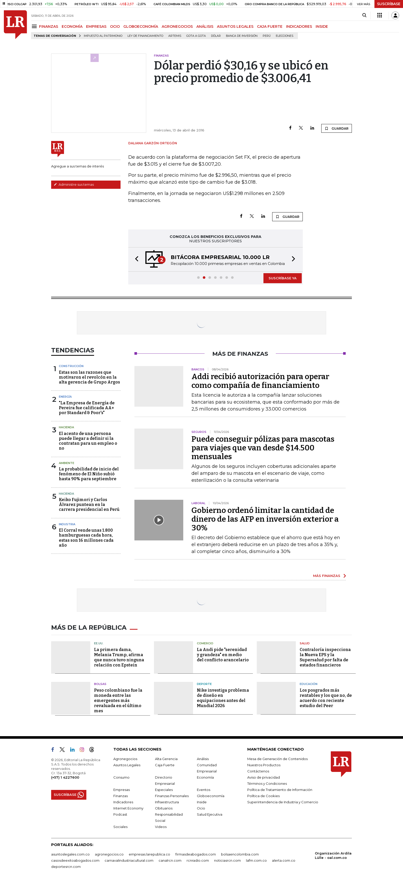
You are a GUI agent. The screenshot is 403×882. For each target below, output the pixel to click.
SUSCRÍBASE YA (283, 278)
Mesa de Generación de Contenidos (277, 759)
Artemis (174, 36)
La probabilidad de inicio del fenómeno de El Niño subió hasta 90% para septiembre (89, 474)
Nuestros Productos (263, 765)
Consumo (121, 777)
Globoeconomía (210, 796)
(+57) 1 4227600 (65, 777)
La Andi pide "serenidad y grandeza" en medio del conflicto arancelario (223, 654)
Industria (67, 524)
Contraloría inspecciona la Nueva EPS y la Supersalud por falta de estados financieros (325, 657)
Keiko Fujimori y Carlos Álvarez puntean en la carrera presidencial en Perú (89, 504)
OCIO (115, 26)
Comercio (205, 643)
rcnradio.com (198, 860)
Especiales (164, 790)
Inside (202, 802)
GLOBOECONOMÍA (140, 26)
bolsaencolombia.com (240, 854)
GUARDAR (337, 128)
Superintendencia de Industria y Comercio (282, 802)
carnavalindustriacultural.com (129, 860)
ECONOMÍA (72, 26)
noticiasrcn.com (227, 860)
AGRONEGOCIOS (177, 26)
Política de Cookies (263, 796)
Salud (305, 643)
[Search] (364, 15)
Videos (161, 827)
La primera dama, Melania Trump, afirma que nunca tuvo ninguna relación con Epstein (119, 657)
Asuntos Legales (126, 765)
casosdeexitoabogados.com (75, 860)
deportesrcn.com (66, 867)
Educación (308, 684)
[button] (135, 259)
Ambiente (66, 463)
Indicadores (123, 802)
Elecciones (284, 36)
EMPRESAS (96, 26)
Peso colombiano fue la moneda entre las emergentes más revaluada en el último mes (118, 700)
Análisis (203, 759)
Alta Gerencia (166, 759)
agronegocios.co (109, 854)
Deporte (204, 684)
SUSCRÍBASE (388, 4)
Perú (267, 36)
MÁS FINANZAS (326, 576)
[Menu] (35, 26)
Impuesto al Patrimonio (103, 36)
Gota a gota (196, 36)
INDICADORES (299, 26)
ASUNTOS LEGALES (235, 26)
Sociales (120, 827)
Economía (205, 777)
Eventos (203, 790)
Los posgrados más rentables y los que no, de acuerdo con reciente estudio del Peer (326, 698)
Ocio (201, 808)
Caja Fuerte (165, 765)
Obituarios (163, 808)
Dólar (216, 36)
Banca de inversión (242, 36)
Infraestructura (167, 802)
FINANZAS (48, 26)
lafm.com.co (256, 860)
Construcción (71, 366)
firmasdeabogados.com (195, 854)
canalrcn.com (170, 860)
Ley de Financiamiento (145, 36)
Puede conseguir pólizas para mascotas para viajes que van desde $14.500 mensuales (262, 447)
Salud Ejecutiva (209, 814)
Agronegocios (125, 759)
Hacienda (66, 427)
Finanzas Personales (172, 796)
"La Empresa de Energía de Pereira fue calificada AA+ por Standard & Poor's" (87, 407)
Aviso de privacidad (263, 777)
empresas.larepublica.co (149, 854)
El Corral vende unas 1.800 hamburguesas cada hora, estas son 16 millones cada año (86, 538)
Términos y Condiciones (267, 783)
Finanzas (120, 796)
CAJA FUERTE (269, 26)
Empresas (121, 790)
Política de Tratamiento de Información (279, 790)
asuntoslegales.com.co (70, 854)
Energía (65, 396)
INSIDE (322, 26)
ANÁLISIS (204, 26)
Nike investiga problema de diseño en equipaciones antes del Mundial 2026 (223, 698)
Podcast (120, 814)
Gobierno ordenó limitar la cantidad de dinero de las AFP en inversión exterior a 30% (265, 519)
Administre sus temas (74, 184)
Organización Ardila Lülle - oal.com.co (333, 855)
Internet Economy (128, 808)
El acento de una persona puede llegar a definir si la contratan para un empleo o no (88, 441)
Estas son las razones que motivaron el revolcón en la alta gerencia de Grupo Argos (89, 377)
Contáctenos (258, 771)
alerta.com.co (283, 860)
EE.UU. (98, 643)
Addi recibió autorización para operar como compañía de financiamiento (260, 381)
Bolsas (100, 684)
